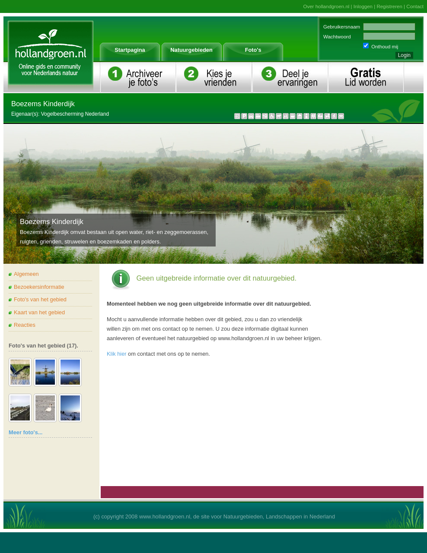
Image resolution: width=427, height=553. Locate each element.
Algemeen (26, 274)
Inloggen (363, 6)
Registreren (389, 6)
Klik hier (117, 354)
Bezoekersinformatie (39, 287)
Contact (415, 6)
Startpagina (130, 50)
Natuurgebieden (191, 50)
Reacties (24, 325)
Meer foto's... (25, 432)
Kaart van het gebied (39, 312)
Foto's (253, 50)
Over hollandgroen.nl (326, 6)
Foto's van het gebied (40, 299)
